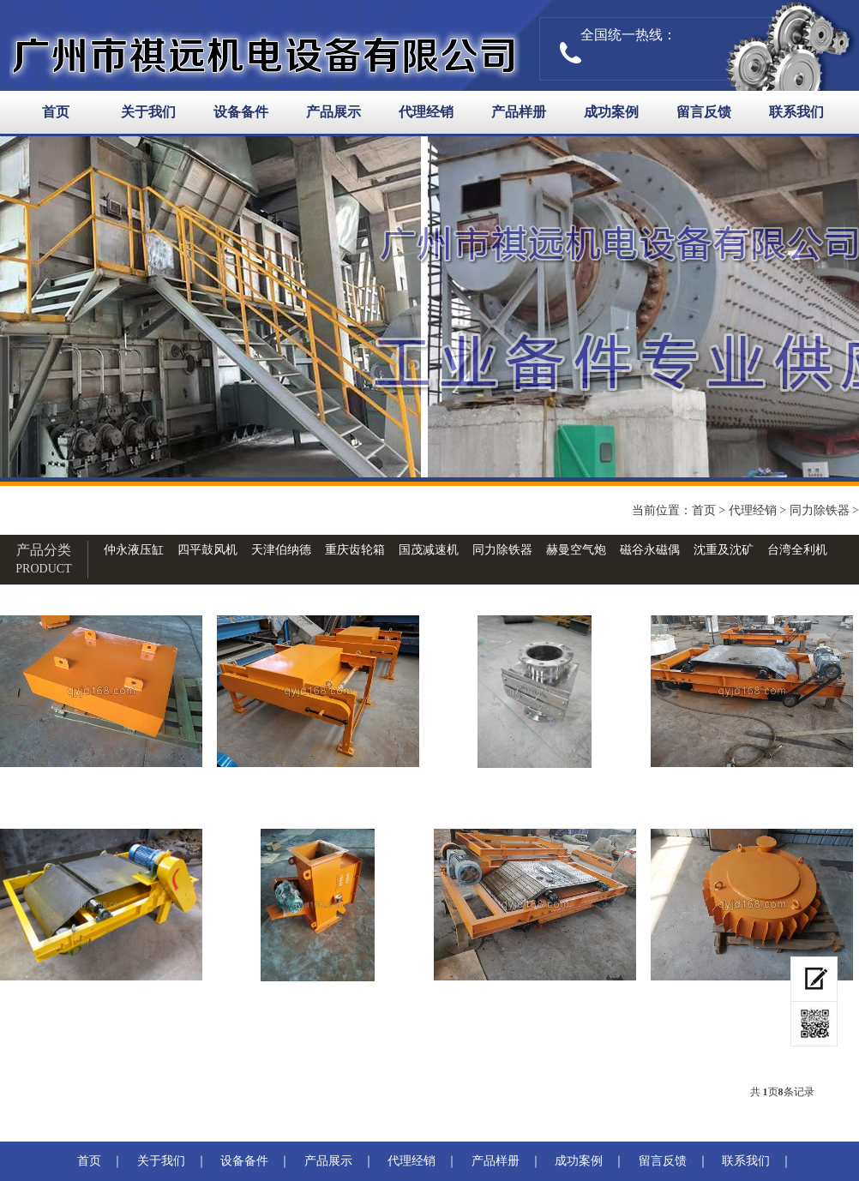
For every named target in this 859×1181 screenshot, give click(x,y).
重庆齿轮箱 (355, 549)
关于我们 (148, 112)
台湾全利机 (797, 549)
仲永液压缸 (134, 549)
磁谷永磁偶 (650, 549)
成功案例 (611, 112)
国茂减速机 (429, 549)
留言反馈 (703, 112)
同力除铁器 (820, 510)
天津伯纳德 (281, 549)
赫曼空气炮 (576, 549)
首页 (55, 112)
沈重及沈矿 (724, 549)
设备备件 (240, 112)
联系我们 (796, 112)
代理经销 (426, 112)
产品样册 (518, 112)
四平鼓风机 (207, 549)
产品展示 (333, 112)
